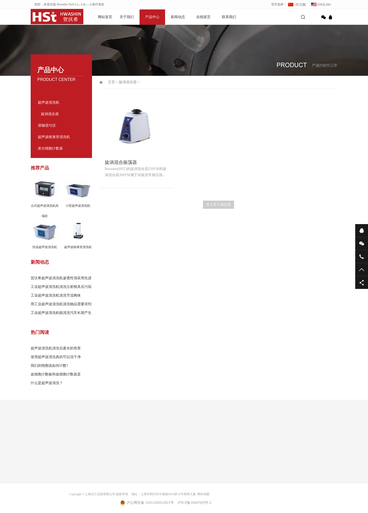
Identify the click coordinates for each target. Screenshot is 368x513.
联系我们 (229, 17)
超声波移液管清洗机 (54, 137)
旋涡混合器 (50, 114)
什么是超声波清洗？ (47, 383)
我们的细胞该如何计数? (49, 366)
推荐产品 (40, 167)
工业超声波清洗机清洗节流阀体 (56, 295)
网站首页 (105, 17)
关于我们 (127, 17)
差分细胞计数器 (50, 148)
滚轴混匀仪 (47, 125)
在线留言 (203, 17)
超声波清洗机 (48, 102)
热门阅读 (40, 332)
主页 (111, 82)
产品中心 (152, 17)
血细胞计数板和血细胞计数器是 (56, 374)
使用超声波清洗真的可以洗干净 (56, 357)
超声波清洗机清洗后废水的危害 (56, 348)
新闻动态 (178, 17)
